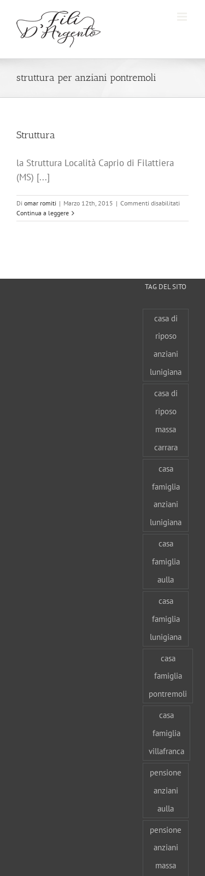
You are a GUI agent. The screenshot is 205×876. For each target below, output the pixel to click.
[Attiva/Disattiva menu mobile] (183, 16)
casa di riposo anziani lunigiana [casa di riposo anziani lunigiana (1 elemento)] (165, 345)
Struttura (35, 135)
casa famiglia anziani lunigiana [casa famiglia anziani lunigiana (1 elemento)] (165, 495)
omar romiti (40, 203)
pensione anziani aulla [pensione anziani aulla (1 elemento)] (165, 790)
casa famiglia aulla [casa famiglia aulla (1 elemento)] (166, 561)
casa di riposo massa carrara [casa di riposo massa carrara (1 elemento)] (166, 419)
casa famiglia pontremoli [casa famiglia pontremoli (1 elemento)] (168, 675)
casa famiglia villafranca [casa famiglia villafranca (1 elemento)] (166, 732)
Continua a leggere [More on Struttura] (42, 213)
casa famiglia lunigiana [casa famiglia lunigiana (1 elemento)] (165, 618)
